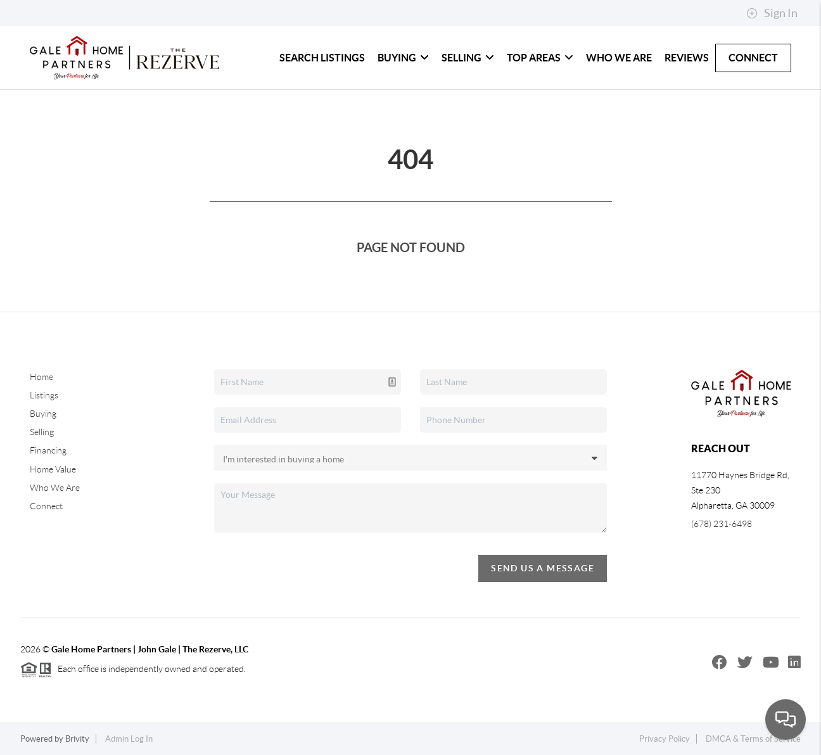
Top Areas (540, 57)
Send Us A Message (542, 568)
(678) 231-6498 (721, 524)
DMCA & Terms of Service (753, 739)
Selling (468, 57)
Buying (403, 57)
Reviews (687, 57)
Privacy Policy (664, 739)
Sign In (772, 13)
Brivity (77, 739)
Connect (753, 57)
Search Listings (322, 57)
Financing (48, 450)
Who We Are (619, 57)
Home (41, 377)
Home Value (53, 469)
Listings (44, 395)
